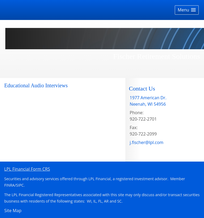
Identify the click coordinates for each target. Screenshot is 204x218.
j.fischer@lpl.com (146, 142)
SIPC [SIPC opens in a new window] (20, 185)
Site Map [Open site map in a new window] (13, 210)
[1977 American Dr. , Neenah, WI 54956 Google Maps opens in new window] (148, 100)
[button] (187, 10)
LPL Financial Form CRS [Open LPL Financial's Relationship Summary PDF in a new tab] (27, 169)
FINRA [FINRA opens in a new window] (9, 185)
